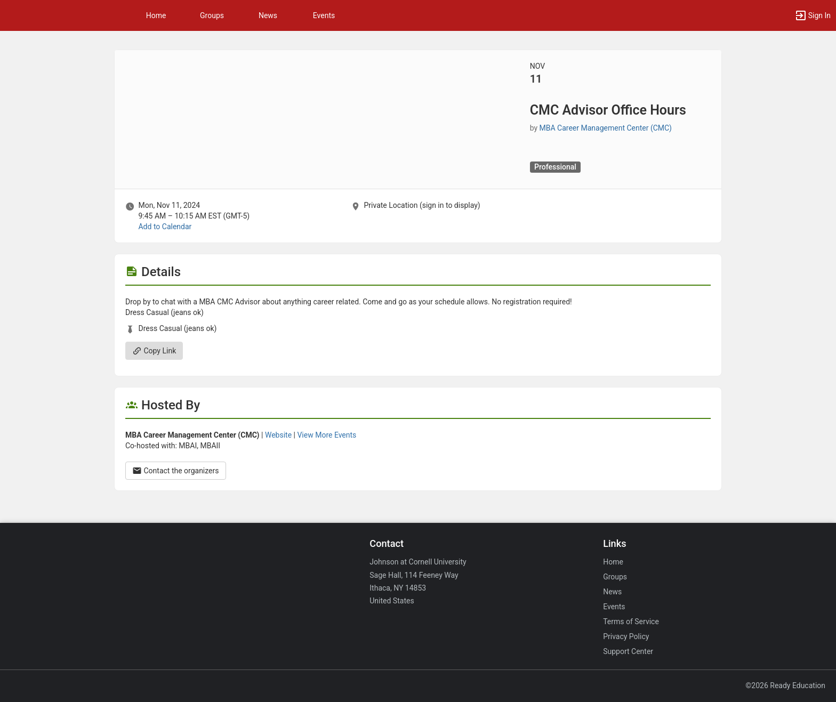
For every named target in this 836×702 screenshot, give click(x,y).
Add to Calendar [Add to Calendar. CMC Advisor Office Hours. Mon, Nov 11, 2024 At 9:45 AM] (164, 226)
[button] (812, 15)
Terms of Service (631, 621)
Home (613, 562)
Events (324, 15)
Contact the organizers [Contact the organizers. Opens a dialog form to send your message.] (175, 470)
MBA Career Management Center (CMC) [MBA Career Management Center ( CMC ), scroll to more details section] (606, 128)
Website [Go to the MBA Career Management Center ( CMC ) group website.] (278, 435)
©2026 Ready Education (785, 685)
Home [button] (156, 15)
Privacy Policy (626, 636)
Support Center (628, 651)
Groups (212, 15)
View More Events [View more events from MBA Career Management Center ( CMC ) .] (326, 435)
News (268, 15)
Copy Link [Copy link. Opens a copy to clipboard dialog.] (154, 350)
